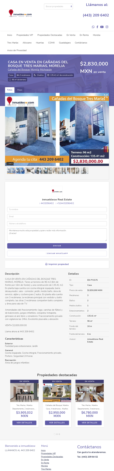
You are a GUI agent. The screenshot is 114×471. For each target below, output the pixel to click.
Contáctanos (81, 42)
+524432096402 (65, 203)
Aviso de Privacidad (17, 50)
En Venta (71, 35)
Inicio (9, 35)
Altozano (27, 42)
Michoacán (46, 69)
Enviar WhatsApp (57, 253)
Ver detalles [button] (24, 422)
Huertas (40, 42)
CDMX (51, 42)
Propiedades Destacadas (49, 35)
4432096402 (47, 203)
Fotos (9, 90)
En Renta (84, 35)
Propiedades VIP (24, 35)
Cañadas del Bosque (19, 69)
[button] (7, 405)
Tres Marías (12, 42)
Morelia (96, 35)
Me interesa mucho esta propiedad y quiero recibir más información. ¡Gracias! (57, 234)
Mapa (19, 90)
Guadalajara (65, 42)
